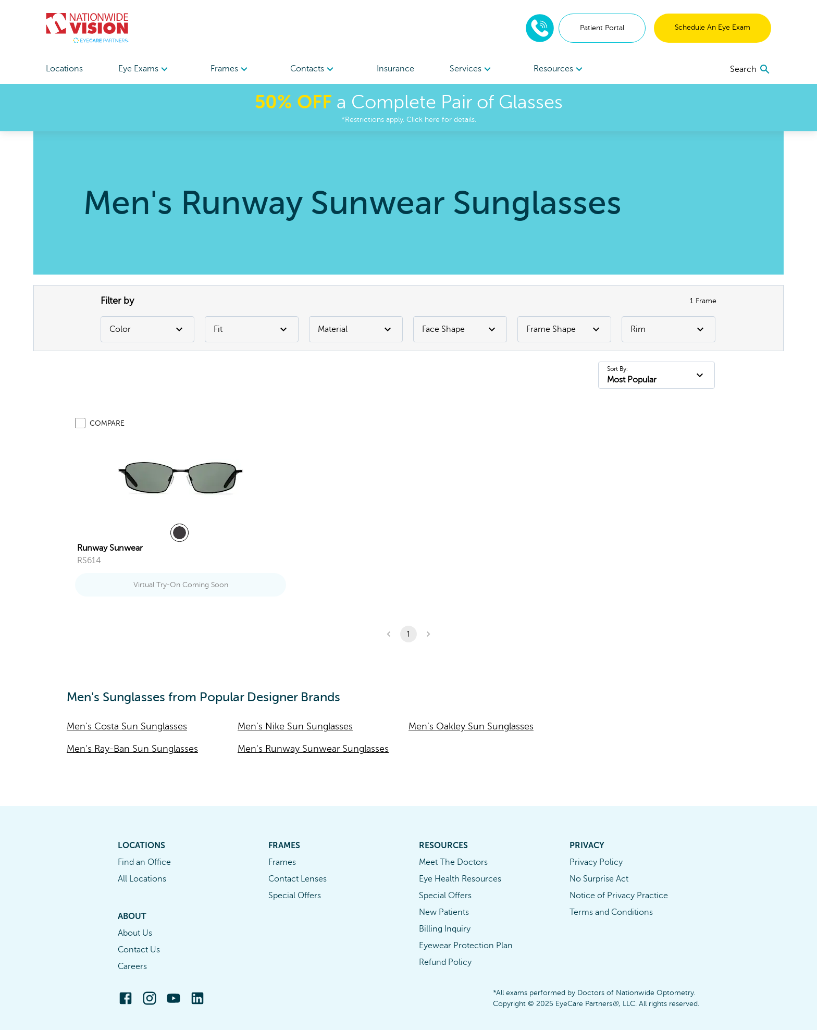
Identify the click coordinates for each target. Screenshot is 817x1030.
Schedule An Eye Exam (712, 27)
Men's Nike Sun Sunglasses (295, 726)
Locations (64, 68)
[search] (750, 69)
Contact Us (139, 949)
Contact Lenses (297, 879)
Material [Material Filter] (356, 329)
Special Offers (294, 895)
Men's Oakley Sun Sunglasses (471, 726)
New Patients (444, 912)
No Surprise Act (599, 879)
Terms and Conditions (611, 912)
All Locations (142, 879)
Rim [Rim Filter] (668, 329)
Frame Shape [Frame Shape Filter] (564, 329)
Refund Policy (445, 962)
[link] (180, 477)
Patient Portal (602, 28)
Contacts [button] (313, 69)
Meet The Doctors (453, 862)
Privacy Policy (596, 862)
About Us (135, 933)
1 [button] (408, 634)
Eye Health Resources (460, 879)
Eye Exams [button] (144, 69)
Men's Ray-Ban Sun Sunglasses (132, 748)
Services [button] (472, 69)
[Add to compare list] (80, 423)
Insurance (395, 68)
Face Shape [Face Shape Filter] (460, 329)
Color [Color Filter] (147, 329)
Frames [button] (231, 69)
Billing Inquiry (445, 929)
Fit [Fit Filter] (252, 329)
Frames (282, 862)
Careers (132, 966)
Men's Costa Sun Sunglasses (127, 726)
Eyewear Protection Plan (466, 945)
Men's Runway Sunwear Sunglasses (313, 748)
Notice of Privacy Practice (619, 895)
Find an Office (144, 862)
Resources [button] (560, 69)
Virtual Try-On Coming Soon (180, 585)
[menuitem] (144, 69)
